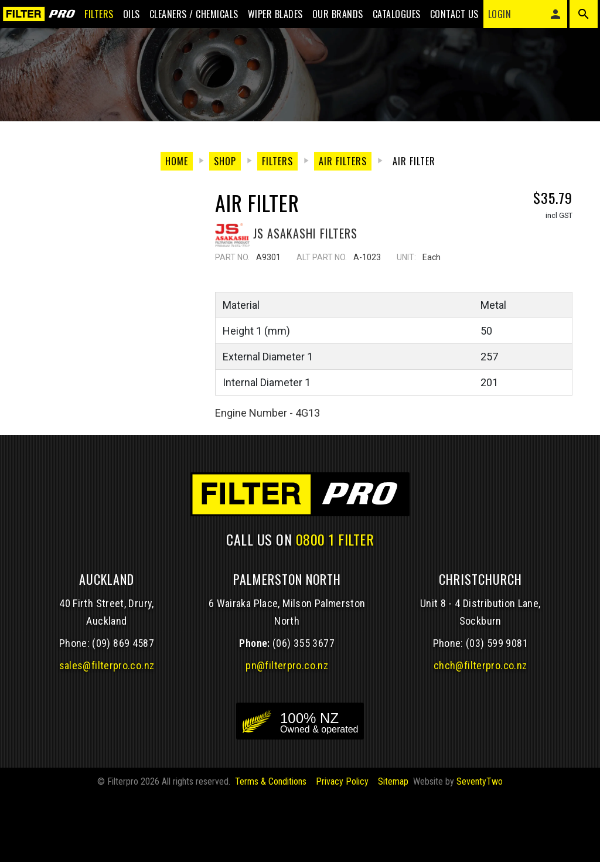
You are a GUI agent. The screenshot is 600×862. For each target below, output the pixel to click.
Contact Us (445, 19)
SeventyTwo (479, 847)
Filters (89, 19)
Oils (122, 19)
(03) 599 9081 (497, 709)
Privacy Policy (342, 847)
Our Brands (328, 19)
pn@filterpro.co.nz (287, 731)
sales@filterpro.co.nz (107, 731)
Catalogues (387, 19)
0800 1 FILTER (335, 605)
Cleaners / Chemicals (184, 19)
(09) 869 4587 (123, 709)
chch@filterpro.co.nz (480, 731)
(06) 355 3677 (303, 709)
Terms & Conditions (270, 847)
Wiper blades (266, 19)
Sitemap (393, 847)
